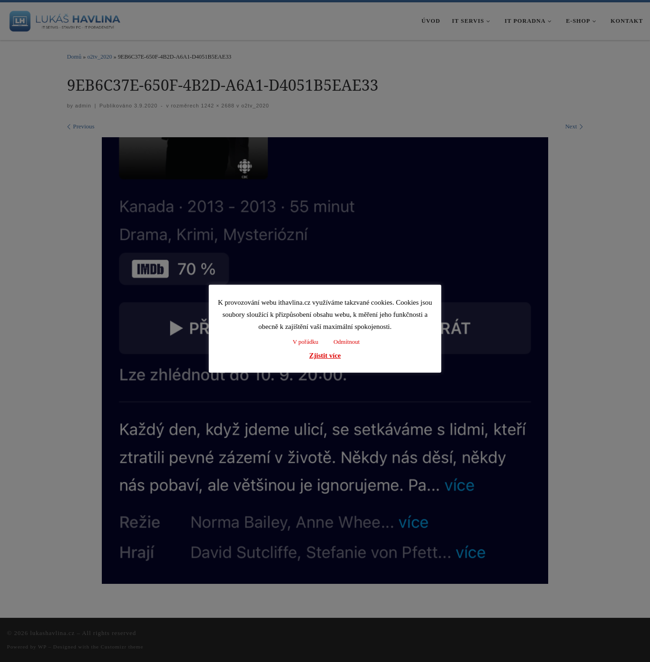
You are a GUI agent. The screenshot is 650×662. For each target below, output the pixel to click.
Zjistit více (325, 355)
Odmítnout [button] (346, 341)
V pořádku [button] (305, 341)
